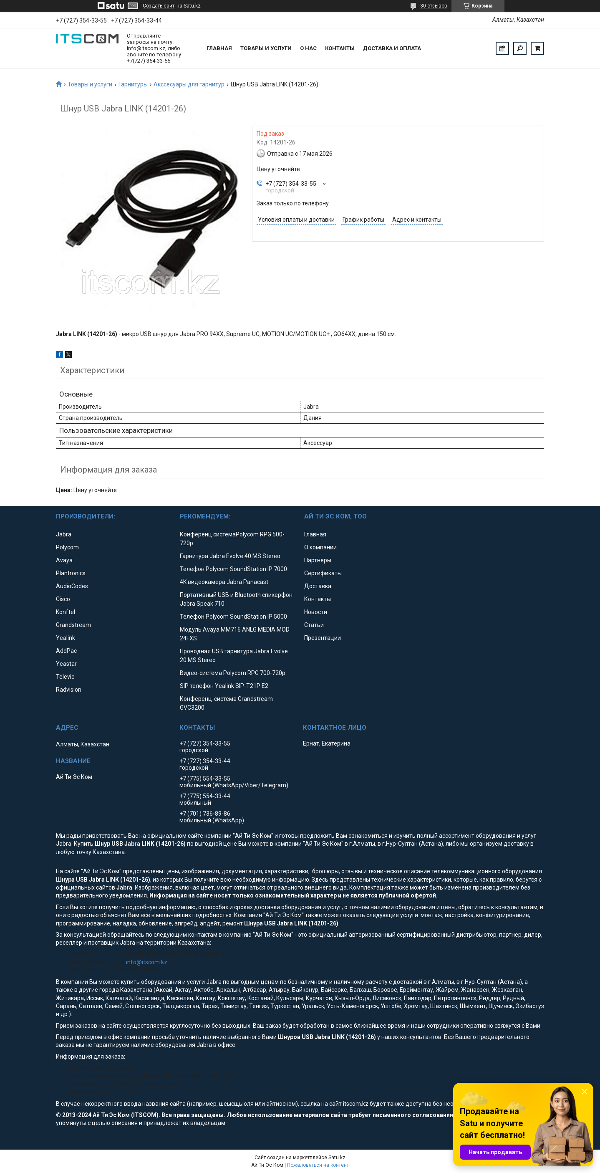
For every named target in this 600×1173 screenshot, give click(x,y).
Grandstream (73, 625)
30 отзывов (433, 6)
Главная (219, 48)
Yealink (65, 638)
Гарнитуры (133, 84)
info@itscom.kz (146, 962)
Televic (65, 676)
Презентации (322, 638)
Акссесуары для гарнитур (189, 84)
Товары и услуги (266, 48)
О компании (320, 547)
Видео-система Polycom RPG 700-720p (232, 673)
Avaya (64, 560)
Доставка (317, 586)
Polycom (67, 547)
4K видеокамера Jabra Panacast (224, 582)
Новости (315, 612)
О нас (308, 48)
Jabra (63, 534)
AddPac (66, 650)
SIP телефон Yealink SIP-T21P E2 (224, 686)
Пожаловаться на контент (318, 1165)
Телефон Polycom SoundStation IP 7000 (233, 569)
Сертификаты (323, 573)
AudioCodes (72, 586)
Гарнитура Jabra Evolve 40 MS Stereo (230, 556)
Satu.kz (336, 1157)
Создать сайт (158, 6)
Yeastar (66, 663)
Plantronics (71, 573)
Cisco (63, 599)
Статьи (314, 625)
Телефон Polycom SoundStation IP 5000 (233, 616)
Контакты (340, 48)
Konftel (65, 612)
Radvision (68, 689)
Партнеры (317, 560)
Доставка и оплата (392, 48)
